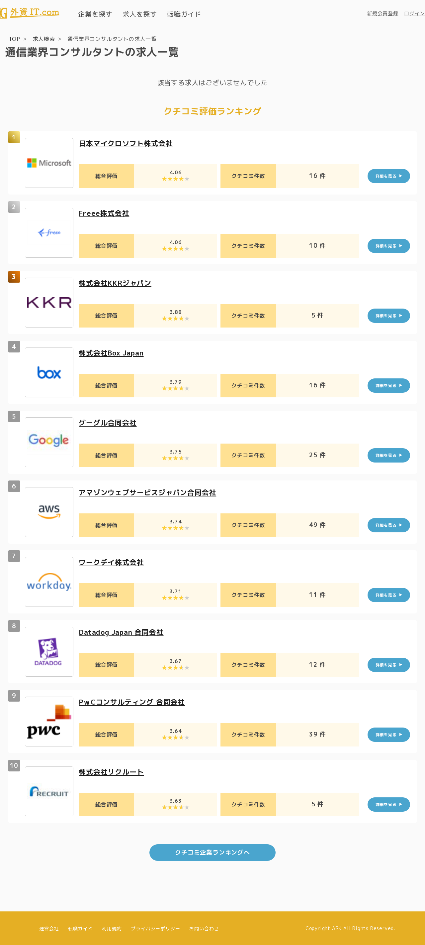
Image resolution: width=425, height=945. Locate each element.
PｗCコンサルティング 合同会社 (134, 701)
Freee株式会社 (105, 212)
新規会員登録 (382, 13)
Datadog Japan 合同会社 (124, 631)
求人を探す (140, 14)
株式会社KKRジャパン (117, 282)
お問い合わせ (204, 927)
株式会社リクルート (113, 771)
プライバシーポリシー (155, 927)
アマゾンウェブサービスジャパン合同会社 (150, 492)
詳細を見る (386, 176)
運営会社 (49, 927)
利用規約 (112, 927)
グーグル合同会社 (109, 422)
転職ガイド (184, 14)
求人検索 (44, 38)
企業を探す (95, 14)
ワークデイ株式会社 (113, 562)
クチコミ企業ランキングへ (212, 852)
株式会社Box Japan (113, 352)
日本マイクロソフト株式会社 (128, 143)
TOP (14, 38)
